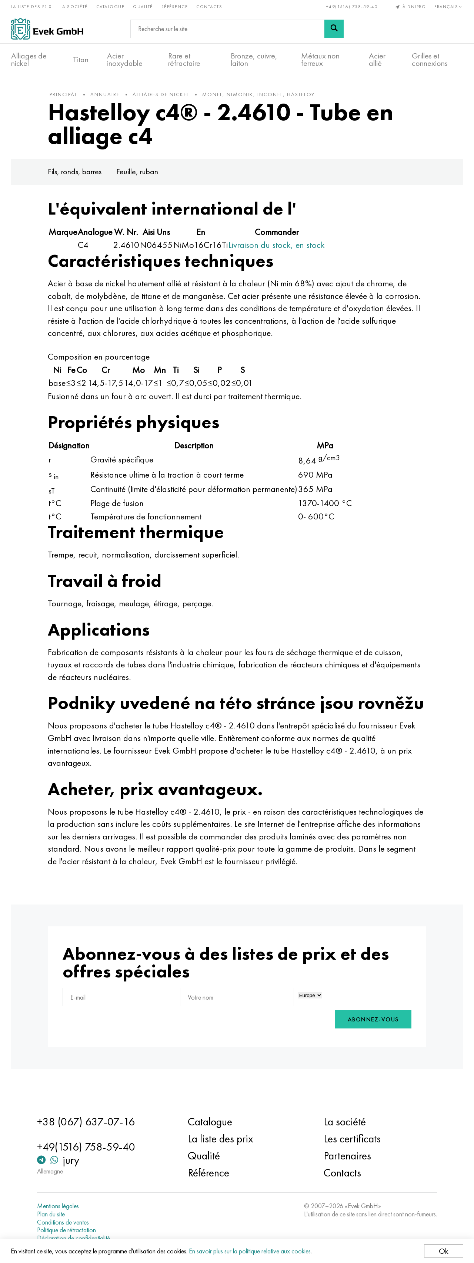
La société (74, 7)
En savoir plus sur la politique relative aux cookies (250, 1251)
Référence (175, 7)
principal (65, 95)
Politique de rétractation (68, 1230)
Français (448, 7)
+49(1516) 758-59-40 (352, 7)
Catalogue (111, 7)
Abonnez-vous (371, 1039)
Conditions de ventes (64, 1222)
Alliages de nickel (29, 59)
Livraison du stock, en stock (278, 246)
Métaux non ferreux (320, 59)
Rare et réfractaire (184, 59)
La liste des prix (31, 7)
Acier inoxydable (125, 59)
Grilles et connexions (429, 59)
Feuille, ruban (139, 173)
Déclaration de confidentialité (75, 1238)
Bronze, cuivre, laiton (254, 59)
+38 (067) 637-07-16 (87, 1121)
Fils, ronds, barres (76, 173)
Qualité (143, 7)
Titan (81, 59)
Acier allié (377, 59)
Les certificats (351, 1138)
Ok (443, 1251)
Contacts (210, 7)
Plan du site (52, 1214)
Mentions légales (59, 1206)
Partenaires (347, 1155)
